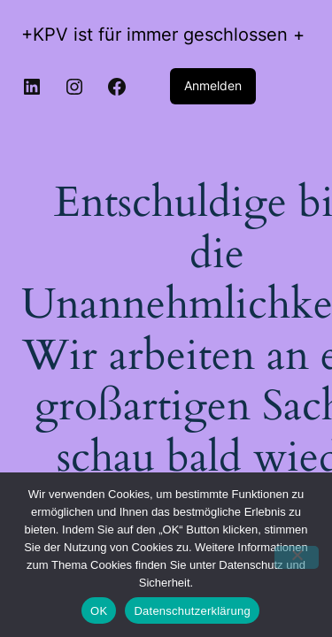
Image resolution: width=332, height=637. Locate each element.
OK (98, 611)
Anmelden (213, 85)
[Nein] (296, 557)
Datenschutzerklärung (192, 611)
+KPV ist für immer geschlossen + (163, 34)
